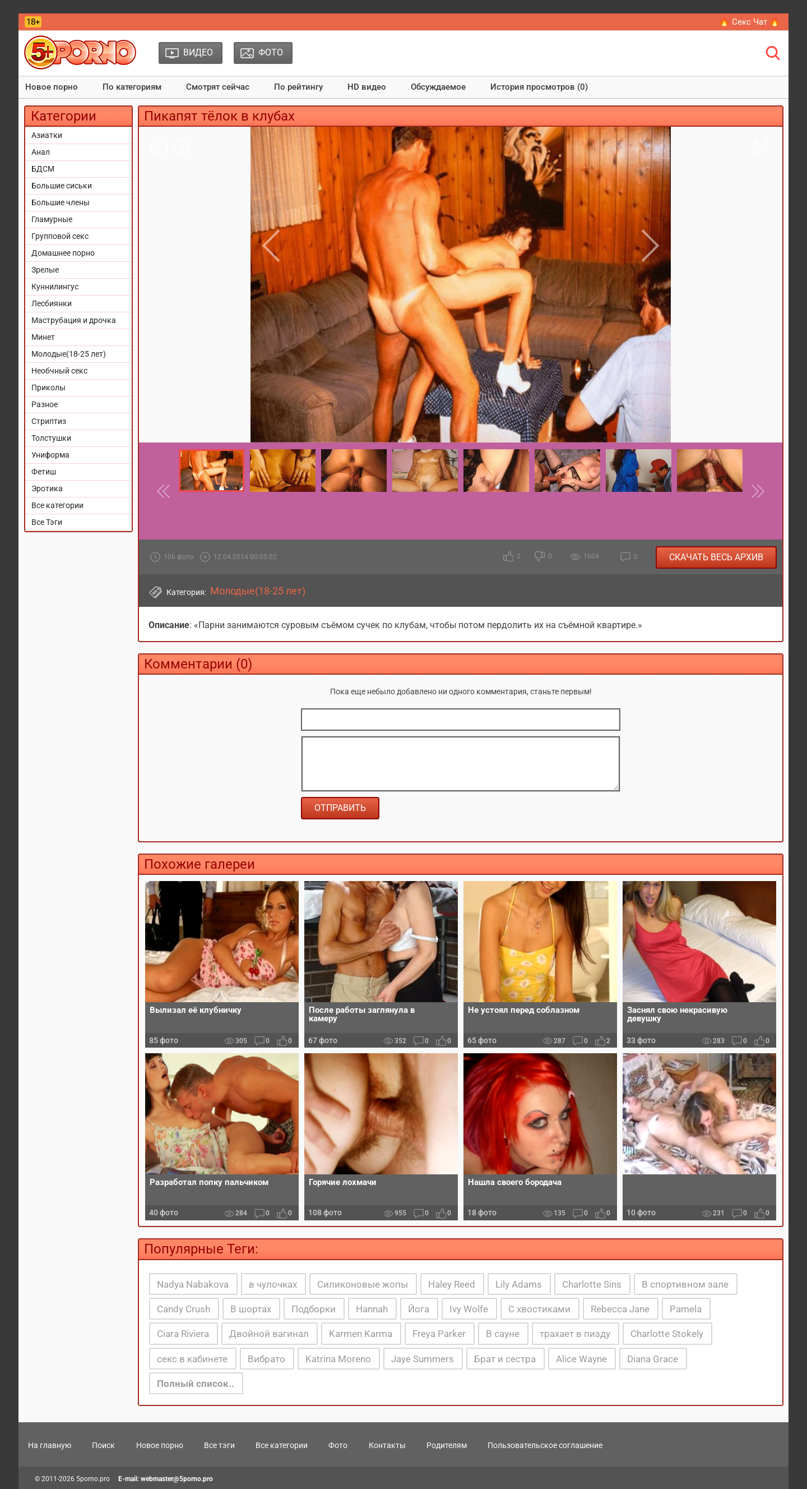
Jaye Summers (422, 1358)
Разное (44, 404)
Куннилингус (54, 286)
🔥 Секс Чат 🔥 (749, 22)
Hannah (372, 1309)
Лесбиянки (51, 303)
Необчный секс (59, 370)
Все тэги (219, 1445)
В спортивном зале (685, 1284)
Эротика (47, 488)
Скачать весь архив (716, 557)
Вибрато (266, 1358)
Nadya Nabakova (193, 1284)
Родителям (446, 1445)
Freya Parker (439, 1333)
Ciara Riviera (183, 1333)
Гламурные (51, 219)
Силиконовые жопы (362, 1284)
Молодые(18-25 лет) (68, 353)
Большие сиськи (61, 185)
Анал (40, 151)
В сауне (503, 1333)
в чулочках (273, 1284)
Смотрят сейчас (217, 87)
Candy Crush (183, 1309)
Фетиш (43, 471)
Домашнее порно (63, 252)
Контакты (387, 1445)
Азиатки (46, 135)
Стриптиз (48, 421)
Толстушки (51, 438)
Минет (43, 337)
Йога (418, 1309)
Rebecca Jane (620, 1309)
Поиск (103, 1445)
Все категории (57, 505)
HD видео (366, 87)
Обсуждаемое (438, 87)
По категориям (132, 87)
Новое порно (51, 87)
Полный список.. (195, 1383)
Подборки (313, 1309)
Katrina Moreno (338, 1358)
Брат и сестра (505, 1358)
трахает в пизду (575, 1333)
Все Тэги (46, 522)
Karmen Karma (360, 1333)
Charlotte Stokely (666, 1333)
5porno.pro (93, 1479)
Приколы (48, 387)
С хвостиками (539, 1309)
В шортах (250, 1309)
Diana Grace (652, 1358)
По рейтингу (298, 87)
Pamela (686, 1309)
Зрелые (45, 269)
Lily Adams (518, 1284)
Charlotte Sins (592, 1284)
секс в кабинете (192, 1358)
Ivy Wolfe (468, 1309)
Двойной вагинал (269, 1333)
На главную (49, 1445)
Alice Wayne (581, 1358)
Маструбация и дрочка (73, 320)
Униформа (50, 454)
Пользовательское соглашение (545, 1445)
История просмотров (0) (539, 87)
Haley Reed (451, 1284)
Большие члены (60, 202)
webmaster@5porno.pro (177, 1479)
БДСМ (42, 168)
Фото (337, 1445)
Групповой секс (60, 236)
